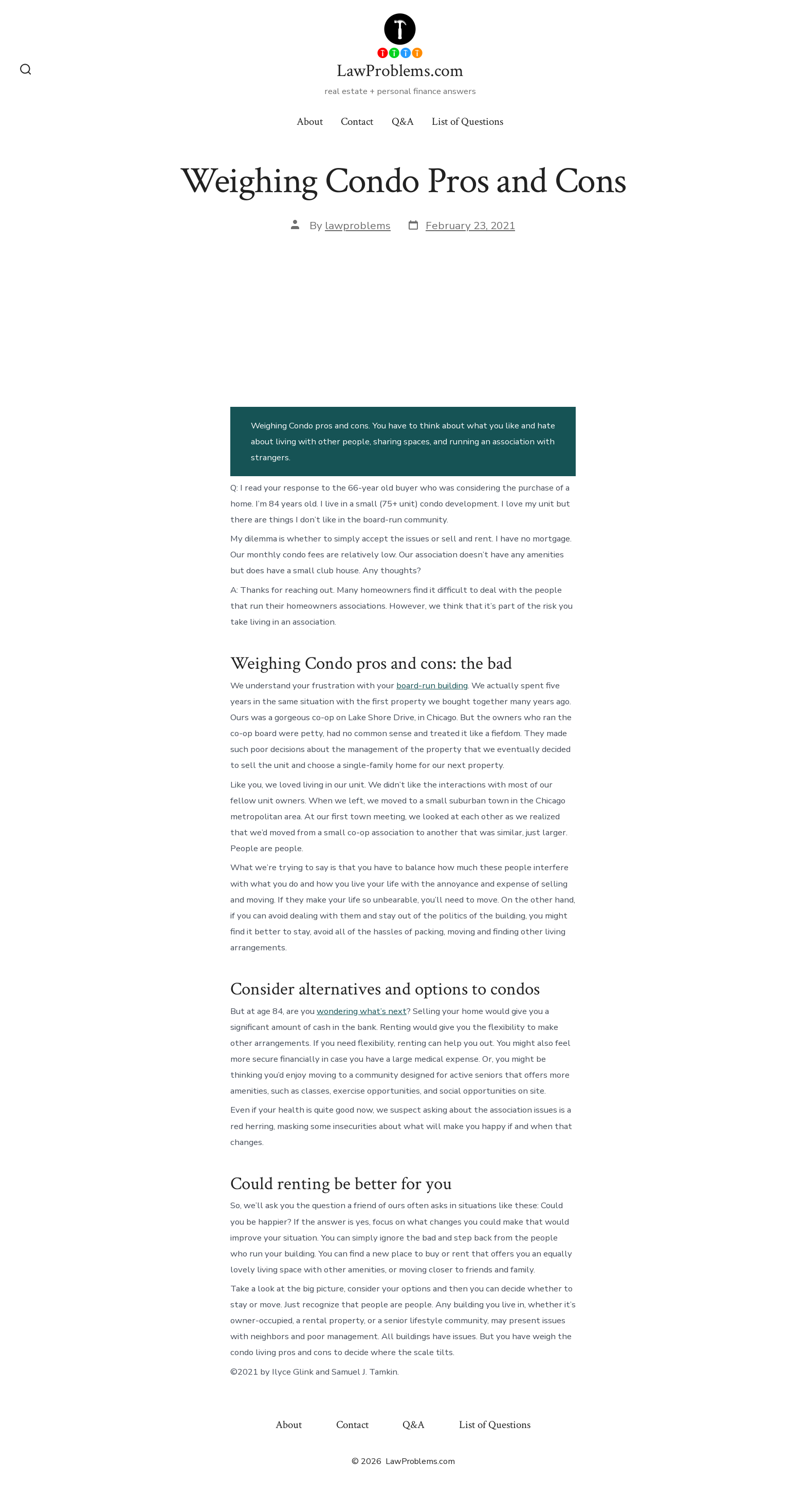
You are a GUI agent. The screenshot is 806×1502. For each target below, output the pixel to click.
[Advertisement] (403, 318)
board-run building (432, 685)
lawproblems (358, 225)
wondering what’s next (362, 1011)
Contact (357, 121)
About (310, 121)
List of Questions (467, 121)
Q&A (403, 121)
